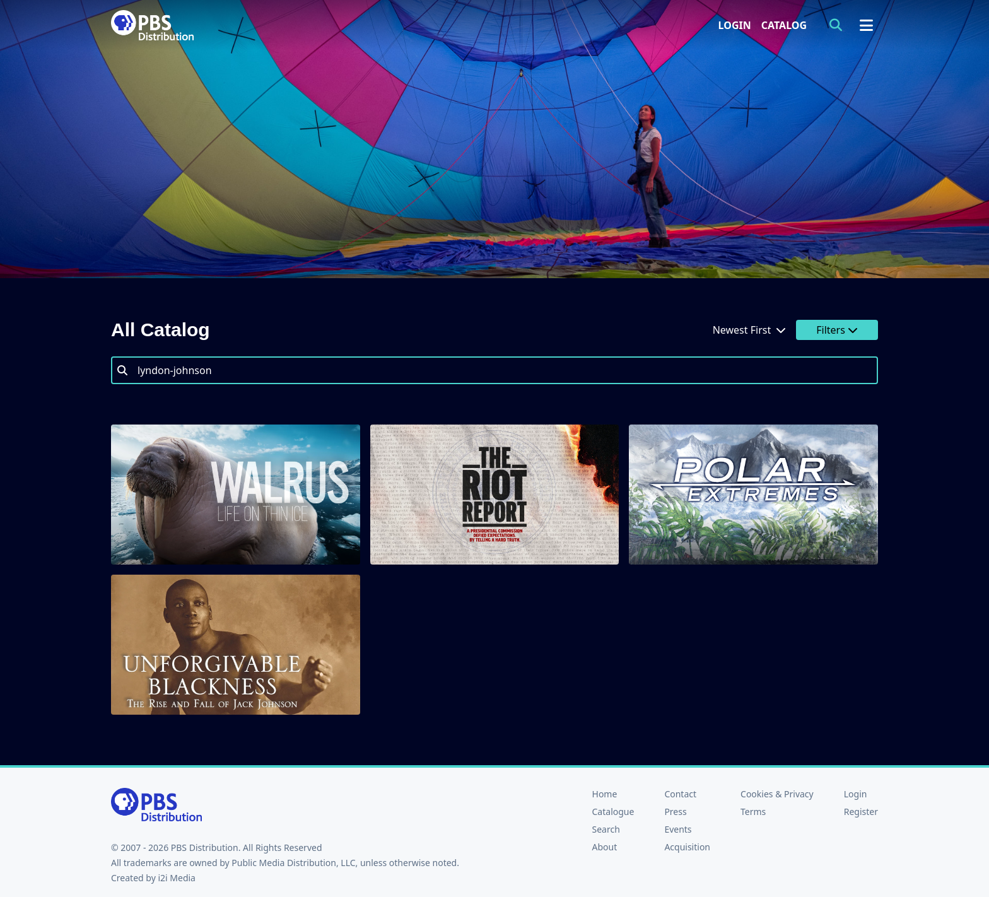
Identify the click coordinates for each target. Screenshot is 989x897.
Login (734, 25)
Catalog (784, 25)
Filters (837, 330)
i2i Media (177, 878)
